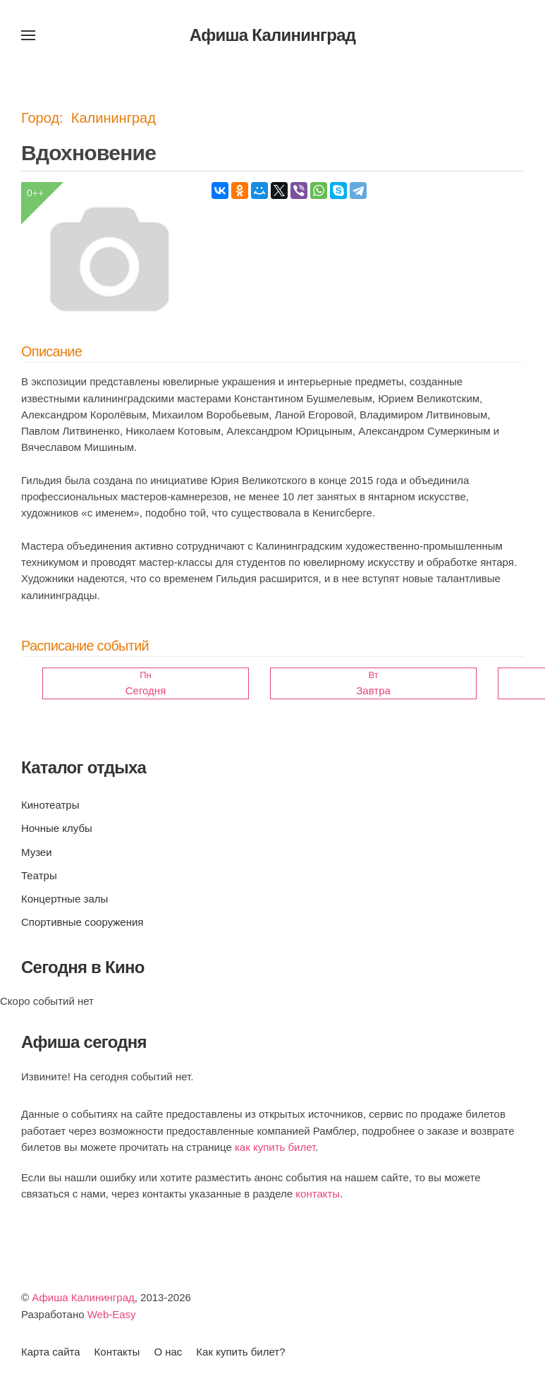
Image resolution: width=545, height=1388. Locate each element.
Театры (39, 875)
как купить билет (275, 1147)
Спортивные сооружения (82, 922)
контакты (317, 1194)
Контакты (117, 1352)
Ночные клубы (56, 828)
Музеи (36, 852)
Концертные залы (64, 899)
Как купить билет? (240, 1352)
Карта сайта (50, 1352)
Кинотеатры (50, 805)
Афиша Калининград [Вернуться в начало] (273, 34)
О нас (168, 1352)
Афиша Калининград (83, 1297)
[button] (28, 35)
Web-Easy (111, 1314)
